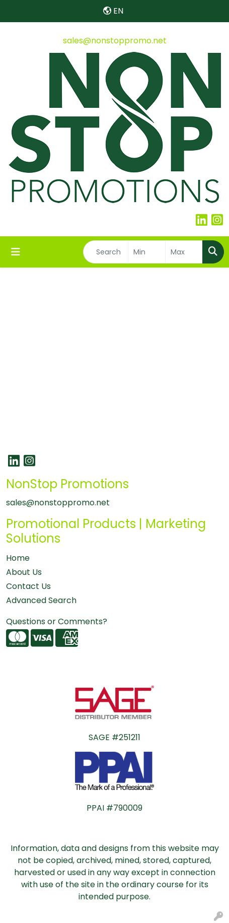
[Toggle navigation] (15, 252)
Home (18, 558)
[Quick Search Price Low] (147, 251)
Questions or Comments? (56, 621)
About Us (24, 572)
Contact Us (28, 586)
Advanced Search (41, 600)
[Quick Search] (105, 251)
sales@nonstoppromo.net (115, 40)
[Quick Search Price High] (184, 251)
